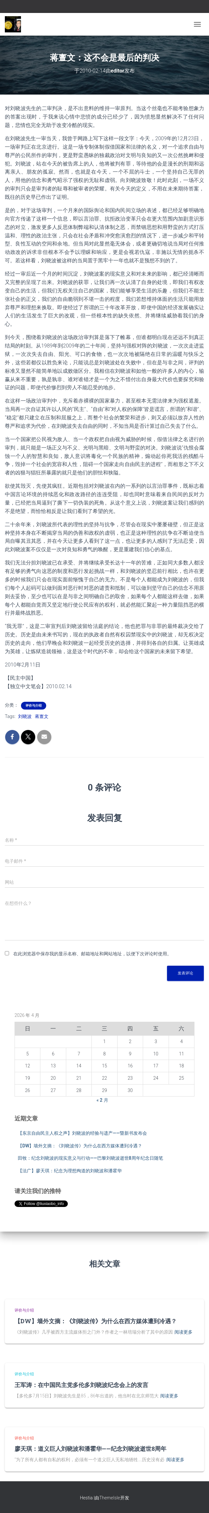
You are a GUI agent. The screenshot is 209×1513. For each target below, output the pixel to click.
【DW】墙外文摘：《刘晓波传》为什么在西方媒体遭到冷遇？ (80, 1145)
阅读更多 (183, 1332)
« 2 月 (102, 1100)
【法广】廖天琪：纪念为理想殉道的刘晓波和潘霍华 (70, 1170)
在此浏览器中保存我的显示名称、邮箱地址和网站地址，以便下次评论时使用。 (92, 953)
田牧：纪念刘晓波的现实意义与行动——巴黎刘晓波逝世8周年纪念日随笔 (90, 1158)
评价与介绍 (34, 705)
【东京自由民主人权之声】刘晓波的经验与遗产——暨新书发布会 (82, 1133)
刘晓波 (25, 716)
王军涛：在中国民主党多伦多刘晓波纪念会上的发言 (81, 1385)
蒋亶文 (41, 716)
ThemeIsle (109, 1497)
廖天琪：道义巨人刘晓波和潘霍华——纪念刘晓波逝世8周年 (90, 1448)
